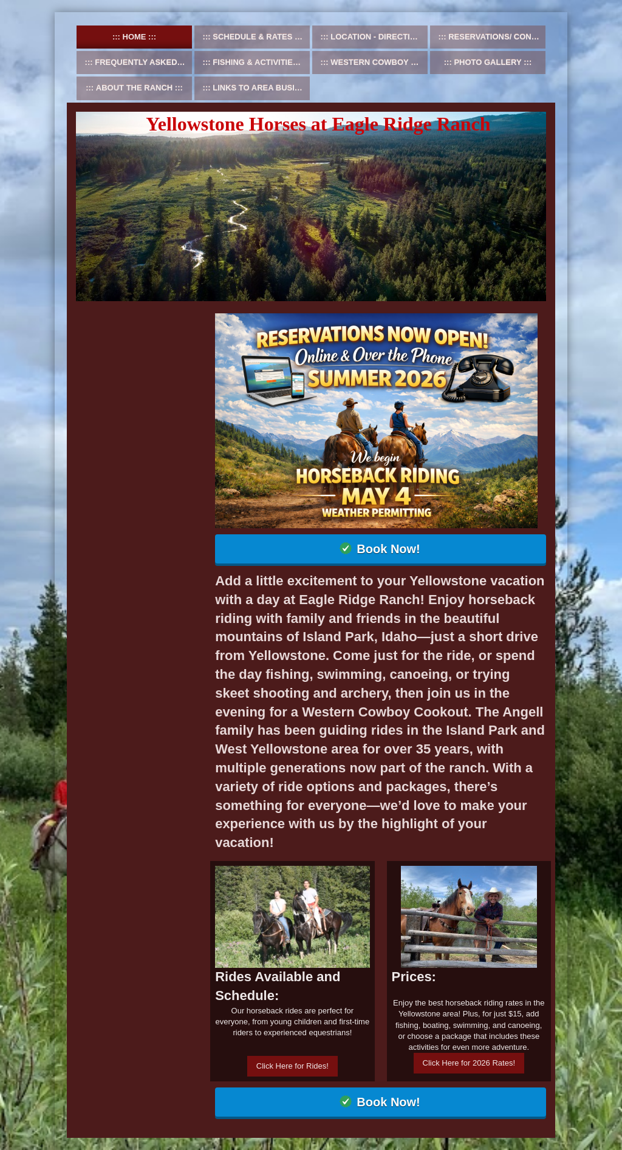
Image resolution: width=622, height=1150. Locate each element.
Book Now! (388, 549)
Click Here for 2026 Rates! (469, 1062)
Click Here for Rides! (292, 1065)
